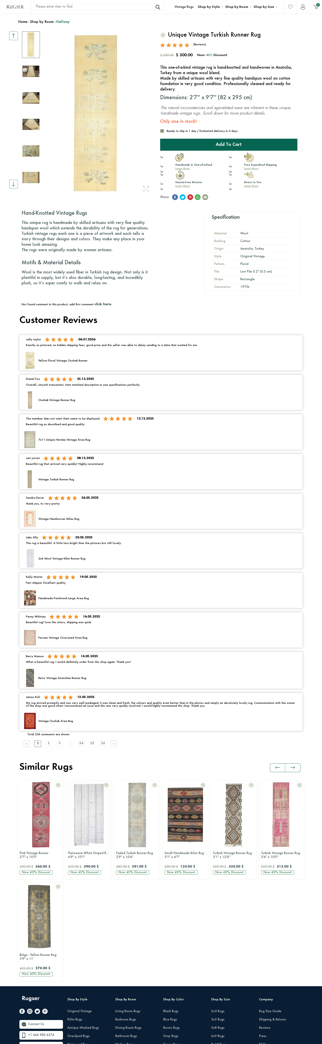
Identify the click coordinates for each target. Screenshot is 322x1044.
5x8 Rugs (217, 926)
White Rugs (171, 1017)
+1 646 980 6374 (41, 933)
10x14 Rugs (219, 959)
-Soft (162, 1038)
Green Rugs (171, 942)
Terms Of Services (291, 1030)
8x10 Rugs (218, 942)
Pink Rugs (170, 975)
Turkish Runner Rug (281, 855)
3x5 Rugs (217, 917)
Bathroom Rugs (126, 934)
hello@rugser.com (41, 944)
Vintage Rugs (184, 7)
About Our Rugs (270, 959)
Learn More (182, 168)
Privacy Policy (264, 1030)
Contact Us (36, 922)
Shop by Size (264, 7)
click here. (103, 304)
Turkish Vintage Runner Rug (185, 855)
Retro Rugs (75, 950)
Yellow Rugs (171, 1008)
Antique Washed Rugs (83, 926)
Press (262, 934)
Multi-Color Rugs (175, 950)
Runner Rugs (220, 975)
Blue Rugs (170, 917)
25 (92, 743)
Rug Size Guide (270, 909)
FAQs (263, 942)
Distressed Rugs (78, 942)
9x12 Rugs (218, 950)
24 (81, 743)
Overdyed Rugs (78, 934)
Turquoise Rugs (174, 1000)
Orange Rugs (172, 967)
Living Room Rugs (127, 909)
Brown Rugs (171, 926)
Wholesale (267, 967)
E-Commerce (174, 1038)
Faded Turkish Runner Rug (88, 855)
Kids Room (122, 967)
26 (103, 743)
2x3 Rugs (217, 909)
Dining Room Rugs (128, 926)
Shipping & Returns (272, 917)
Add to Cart (229, 145)
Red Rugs (169, 992)
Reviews (264, 926)
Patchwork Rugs (78, 959)
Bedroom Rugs (125, 917)
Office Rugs (123, 959)
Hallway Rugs (125, 950)
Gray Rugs (170, 934)
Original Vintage (79, 909)
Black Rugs (170, 909)
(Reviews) (199, 44)
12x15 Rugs (219, 967)
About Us (265, 950)
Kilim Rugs (74, 917)
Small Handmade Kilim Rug (137, 855)
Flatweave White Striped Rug (40, 855)
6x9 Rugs (217, 934)
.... (70, 743)
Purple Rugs (171, 984)
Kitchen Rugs (124, 942)
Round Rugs (219, 984)
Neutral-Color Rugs (176, 959)
